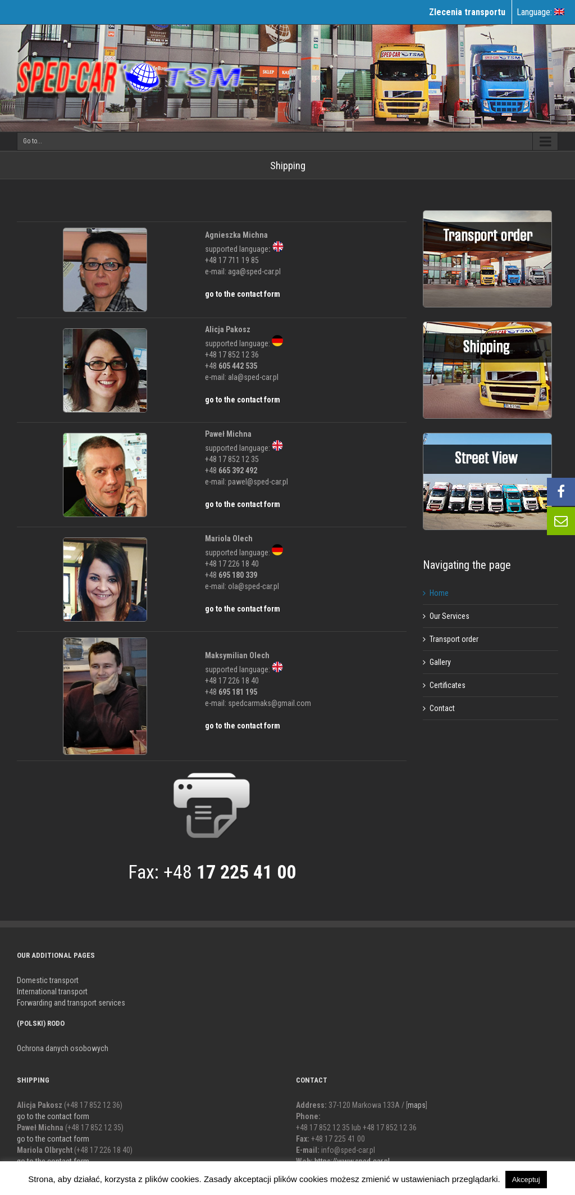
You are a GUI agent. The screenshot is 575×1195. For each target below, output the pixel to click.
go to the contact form (242, 293)
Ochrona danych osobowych (62, 1048)
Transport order (454, 639)
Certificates (448, 685)
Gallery (440, 662)
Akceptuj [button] (526, 1179)
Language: (540, 12)
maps (417, 1105)
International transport (52, 991)
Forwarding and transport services (71, 1002)
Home (439, 593)
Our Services (449, 616)
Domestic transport (48, 980)
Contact (442, 708)
